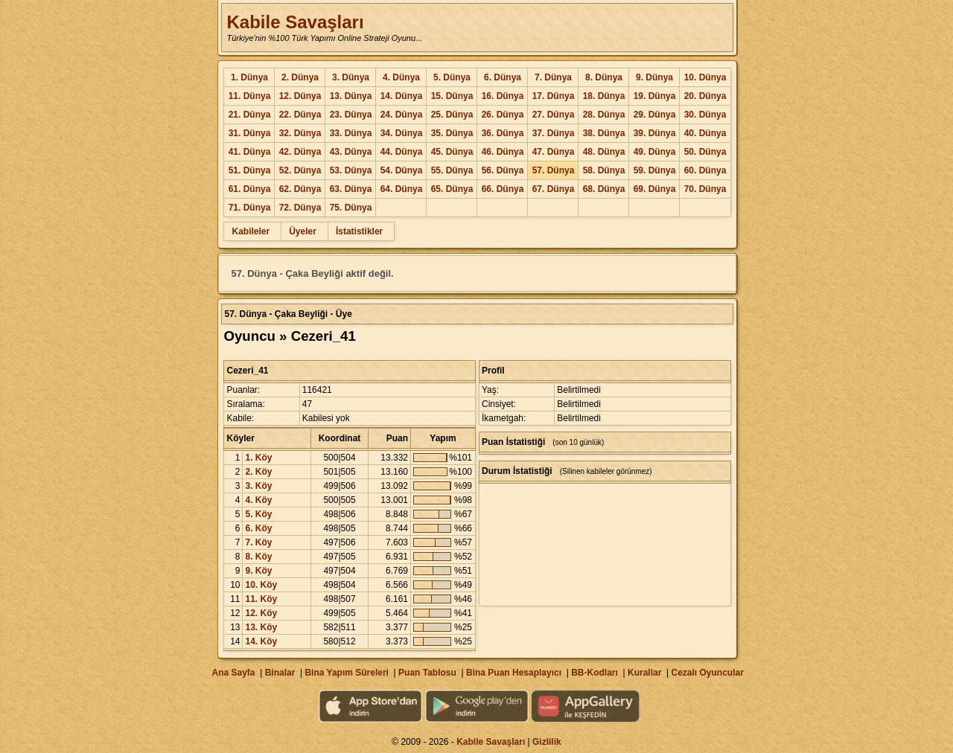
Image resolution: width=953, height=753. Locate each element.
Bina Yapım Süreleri (347, 672)
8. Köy (258, 556)
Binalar (280, 672)
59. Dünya (655, 170)
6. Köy (258, 528)
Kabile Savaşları (294, 22)
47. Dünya (553, 152)
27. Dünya (553, 114)
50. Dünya (705, 152)
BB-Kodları (594, 672)
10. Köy (261, 585)
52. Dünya (300, 170)
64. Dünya (401, 189)
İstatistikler (359, 231)
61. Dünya (250, 189)
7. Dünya (553, 77)
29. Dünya (655, 114)
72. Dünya (300, 207)
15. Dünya (452, 96)
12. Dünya (300, 96)
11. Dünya (250, 96)
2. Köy (258, 472)
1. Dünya (249, 77)
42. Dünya (300, 152)
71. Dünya (250, 207)
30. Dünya (705, 114)
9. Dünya (654, 77)
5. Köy (258, 514)
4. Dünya (401, 77)
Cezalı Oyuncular (707, 672)
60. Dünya (705, 170)
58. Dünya (604, 170)
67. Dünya (553, 189)
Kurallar (644, 672)
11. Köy (261, 599)
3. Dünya (350, 77)
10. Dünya (705, 77)
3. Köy (258, 486)
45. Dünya (452, 152)
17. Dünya (553, 96)
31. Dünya (250, 133)
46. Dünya (503, 152)
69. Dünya (655, 189)
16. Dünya (503, 96)
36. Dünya (503, 133)
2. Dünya (300, 77)
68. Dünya (604, 189)
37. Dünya (553, 133)
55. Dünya (452, 170)
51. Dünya (250, 170)
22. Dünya (300, 114)
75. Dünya (351, 207)
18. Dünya (604, 96)
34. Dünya (401, 133)
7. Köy (258, 542)
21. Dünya (250, 114)
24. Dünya (401, 114)
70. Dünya (705, 189)
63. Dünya (351, 189)
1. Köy (258, 457)
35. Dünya (452, 133)
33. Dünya (351, 133)
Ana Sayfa (233, 672)
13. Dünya (351, 96)
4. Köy (258, 500)
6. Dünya (502, 77)
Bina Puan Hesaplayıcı (513, 672)
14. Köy (261, 641)
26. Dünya (503, 114)
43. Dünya (351, 152)
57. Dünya (553, 170)
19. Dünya (655, 96)
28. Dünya (604, 114)
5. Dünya (452, 77)
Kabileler (251, 231)
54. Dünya (401, 170)
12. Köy (261, 613)
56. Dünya (503, 170)
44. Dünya (401, 152)
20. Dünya (705, 96)
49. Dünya (655, 152)
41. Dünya (250, 152)
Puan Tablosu (427, 672)
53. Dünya (351, 170)
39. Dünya (655, 133)
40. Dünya (705, 133)
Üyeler (302, 231)
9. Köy (258, 570)
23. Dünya (351, 114)
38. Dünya (604, 133)
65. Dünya (452, 189)
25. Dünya (452, 114)
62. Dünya (300, 189)
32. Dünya (300, 133)
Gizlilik (546, 742)
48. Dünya (604, 152)
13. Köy (261, 627)
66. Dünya (503, 189)
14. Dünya (401, 96)
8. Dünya (603, 77)
